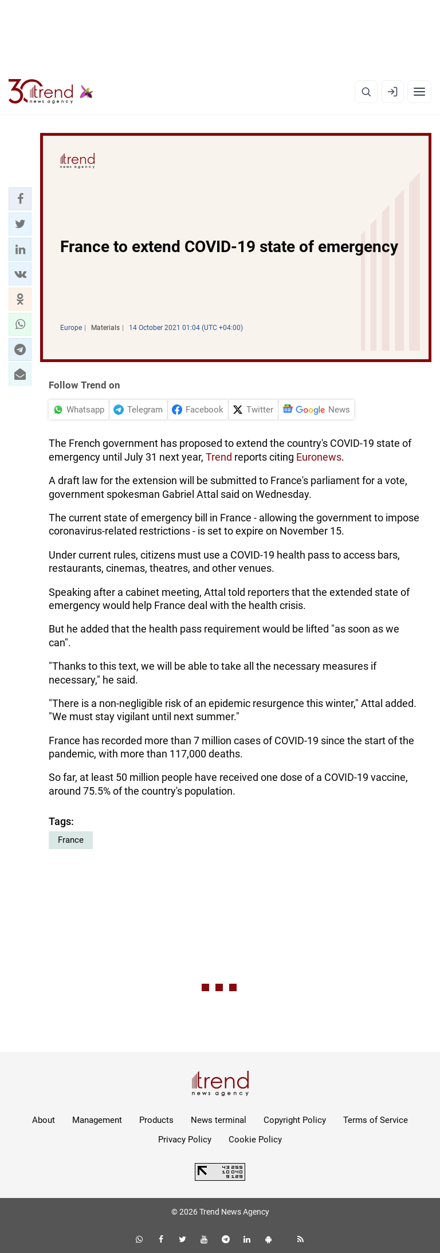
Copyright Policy (295, 1120)
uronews (321, 457)
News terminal (218, 1120)
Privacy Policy (184, 1139)
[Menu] (419, 91)
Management (97, 1120)
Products (156, 1120)
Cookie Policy (255, 1139)
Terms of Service (375, 1120)
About (43, 1120)
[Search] (366, 91)
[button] (20, 198)
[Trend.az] (51, 91)
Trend (219, 457)
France (71, 840)
